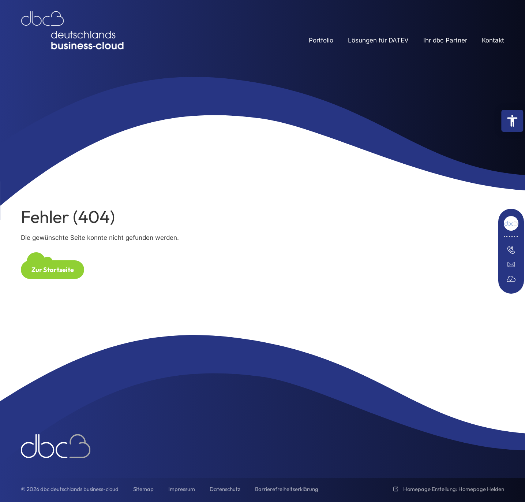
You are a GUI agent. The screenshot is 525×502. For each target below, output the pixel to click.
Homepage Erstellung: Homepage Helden (453, 489)
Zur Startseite (52, 269)
